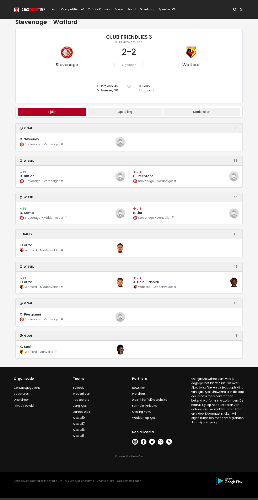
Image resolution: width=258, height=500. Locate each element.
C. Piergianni (30, 314)
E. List (137, 212)
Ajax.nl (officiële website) (150, 400)
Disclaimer (21, 400)
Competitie (67, 9)
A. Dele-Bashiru (146, 282)
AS (83, 9)
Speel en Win (168, 9)
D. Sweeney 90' (108, 90)
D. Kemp (27, 212)
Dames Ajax (81, 412)
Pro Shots (139, 394)
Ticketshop (147, 9)
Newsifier (138, 388)
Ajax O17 (79, 424)
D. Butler (27, 176)
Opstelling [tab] (125, 112)
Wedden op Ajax (144, 418)
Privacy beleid (24, 406)
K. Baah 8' (146, 86)
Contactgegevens (27, 388)
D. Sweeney (29, 139)
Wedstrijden (81, 394)
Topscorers (81, 400)
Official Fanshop (97, 9)
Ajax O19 (79, 418)
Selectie (79, 388)
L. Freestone (143, 176)
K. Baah (26, 346)
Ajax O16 (79, 430)
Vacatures (21, 394)
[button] (234, 9)
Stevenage (67, 64)
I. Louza (26, 245)
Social (131, 9)
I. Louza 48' (147, 90)
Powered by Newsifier (129, 456)
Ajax (54, 9)
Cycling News (141, 412)
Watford (191, 64)
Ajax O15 (79, 436)
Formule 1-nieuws (144, 406)
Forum (119, 9)
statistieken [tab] (201, 112)
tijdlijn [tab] (52, 112)
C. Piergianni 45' (107, 86)
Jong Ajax (80, 406)
